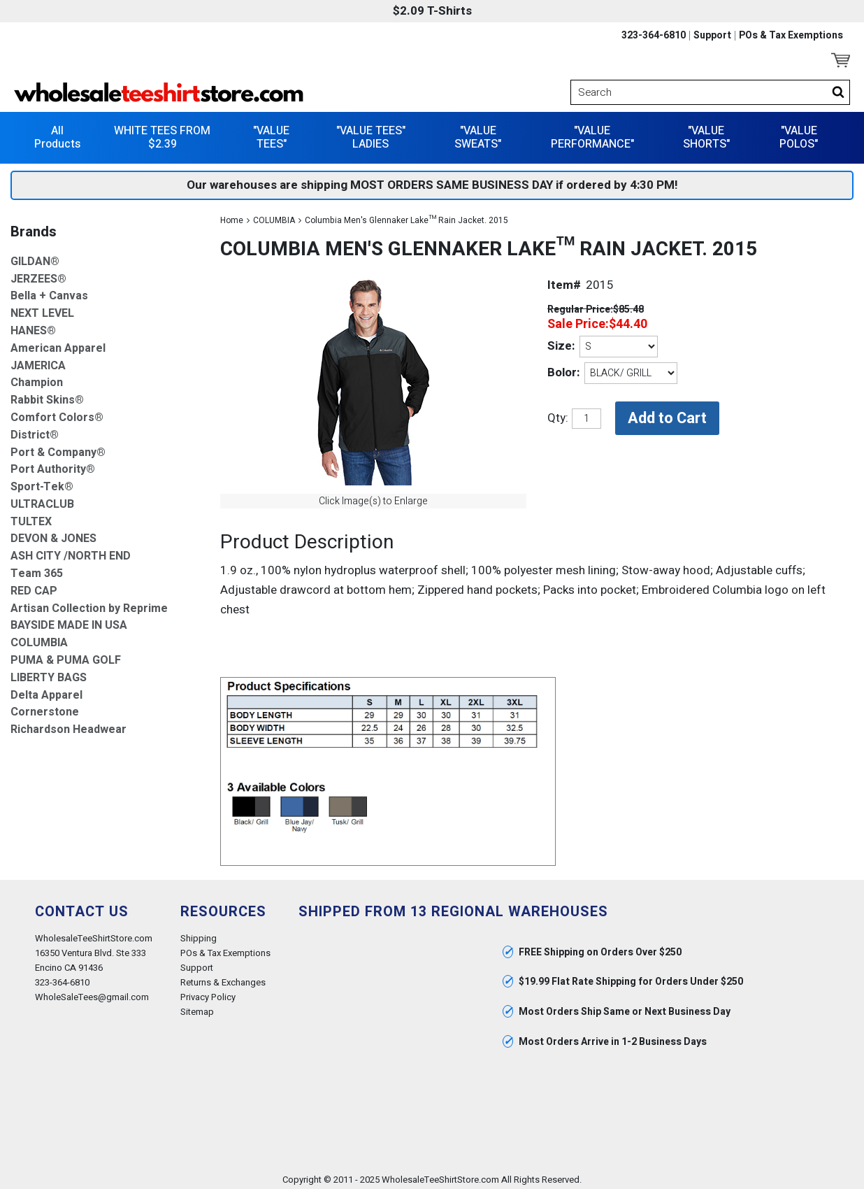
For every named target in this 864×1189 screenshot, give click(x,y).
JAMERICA (38, 361)
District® (34, 430)
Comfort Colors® (56, 413)
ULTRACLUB (42, 499)
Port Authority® (52, 465)
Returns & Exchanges (223, 978)
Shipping (198, 933)
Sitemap (197, 1007)
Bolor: (563, 368)
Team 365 (36, 569)
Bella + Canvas (49, 292)
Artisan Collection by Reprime (89, 604)
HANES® (33, 326)
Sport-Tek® (41, 483)
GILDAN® (34, 257)
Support (712, 36)
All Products (57, 133)
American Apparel (58, 343)
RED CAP (33, 586)
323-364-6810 (653, 36)
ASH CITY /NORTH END (70, 552)
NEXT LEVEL (42, 309)
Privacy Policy (208, 992)
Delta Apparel (46, 690)
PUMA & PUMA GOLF (65, 656)
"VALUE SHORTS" (706, 133)
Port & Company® (58, 448)
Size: (561, 341)
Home (231, 215)
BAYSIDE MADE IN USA (68, 621)
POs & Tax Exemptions (791, 36)
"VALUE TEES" (271, 133)
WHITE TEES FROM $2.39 (162, 133)
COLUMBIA (274, 215)
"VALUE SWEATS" (477, 133)
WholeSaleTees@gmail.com (92, 992)
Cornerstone (44, 708)
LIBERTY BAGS (48, 673)
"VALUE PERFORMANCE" (592, 133)
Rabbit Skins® (47, 396)
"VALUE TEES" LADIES (370, 133)
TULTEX (31, 517)
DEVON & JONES (53, 534)
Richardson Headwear (68, 725)
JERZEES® (38, 274)
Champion (36, 378)
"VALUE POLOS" (798, 133)
